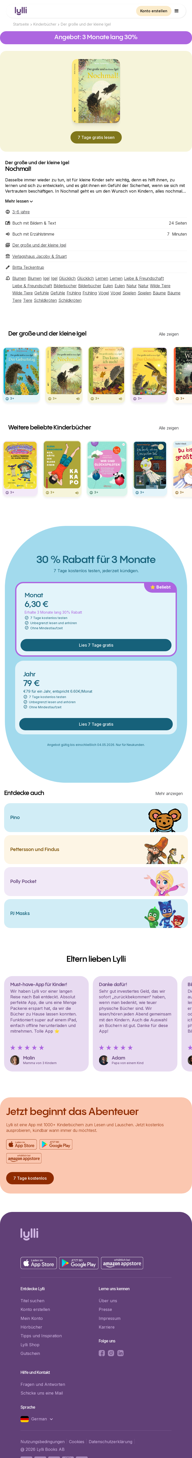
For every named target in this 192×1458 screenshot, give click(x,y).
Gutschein (30, 1353)
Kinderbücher (44, 24)
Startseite (21, 24)
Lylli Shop (30, 1344)
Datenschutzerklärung (110, 1441)
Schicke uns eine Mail (42, 1393)
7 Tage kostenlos (30, 1178)
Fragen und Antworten (43, 1384)
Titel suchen (32, 1300)
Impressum (109, 1318)
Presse (105, 1309)
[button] (177, 11)
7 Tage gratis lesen (96, 137)
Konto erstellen (153, 11)
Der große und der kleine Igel (86, 24)
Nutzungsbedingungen (43, 1441)
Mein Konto (32, 1318)
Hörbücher (31, 1327)
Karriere (107, 1327)
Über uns (108, 1300)
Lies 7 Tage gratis (96, 645)
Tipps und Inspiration (41, 1335)
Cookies (76, 1441)
